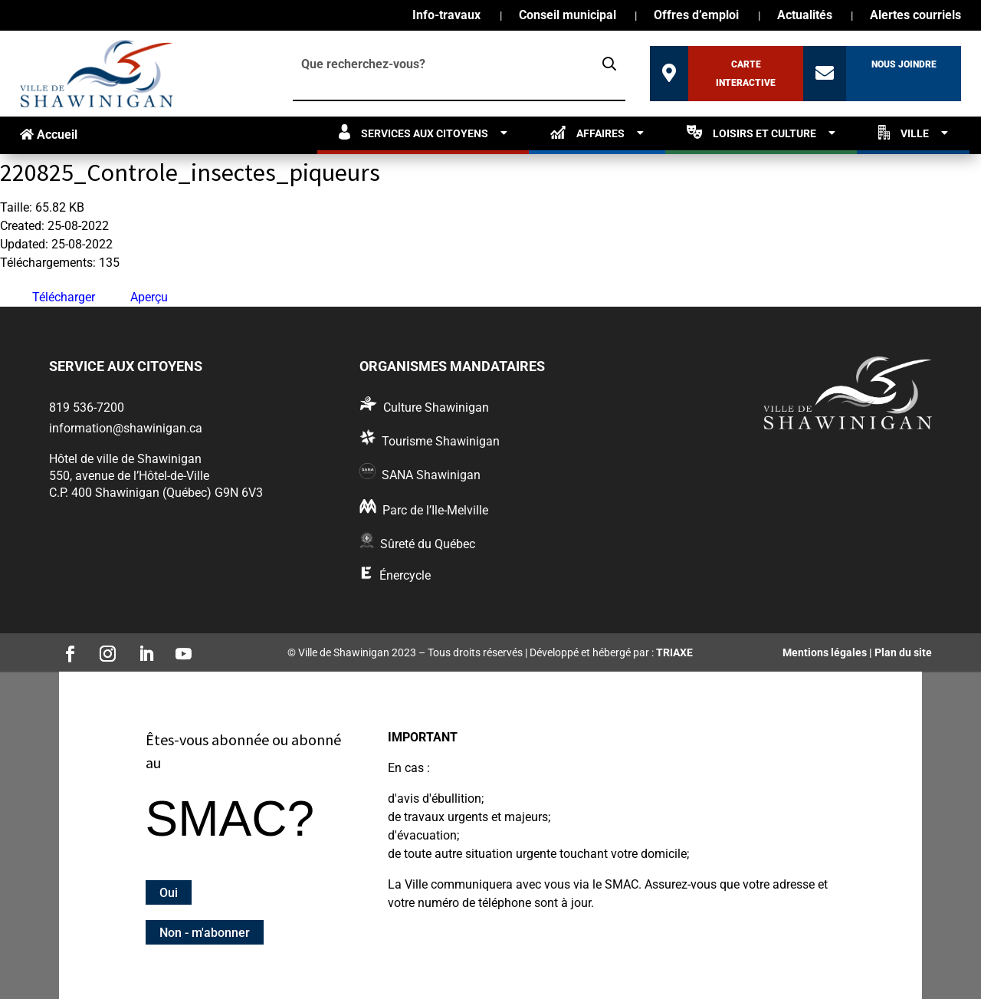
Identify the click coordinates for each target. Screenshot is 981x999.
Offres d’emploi (696, 16)
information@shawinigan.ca (125, 428)
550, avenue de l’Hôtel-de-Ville (129, 475)
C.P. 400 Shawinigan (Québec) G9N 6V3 (156, 492)
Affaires (587, 132)
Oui (168, 893)
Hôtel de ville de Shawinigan (125, 459)
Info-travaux (446, 16)
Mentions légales (825, 652)
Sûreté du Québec (427, 544)
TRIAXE (674, 652)
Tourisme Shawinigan (441, 441)
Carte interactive (746, 73)
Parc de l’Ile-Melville (435, 510)
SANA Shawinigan (431, 475)
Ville (903, 132)
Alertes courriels (915, 16)
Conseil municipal (567, 16)
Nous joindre (904, 64)
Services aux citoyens (413, 132)
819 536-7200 (86, 407)
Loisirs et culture (751, 132)
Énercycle (405, 575)
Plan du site (903, 652)
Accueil (48, 134)
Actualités (804, 16)
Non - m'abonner (204, 932)
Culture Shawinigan (436, 407)
